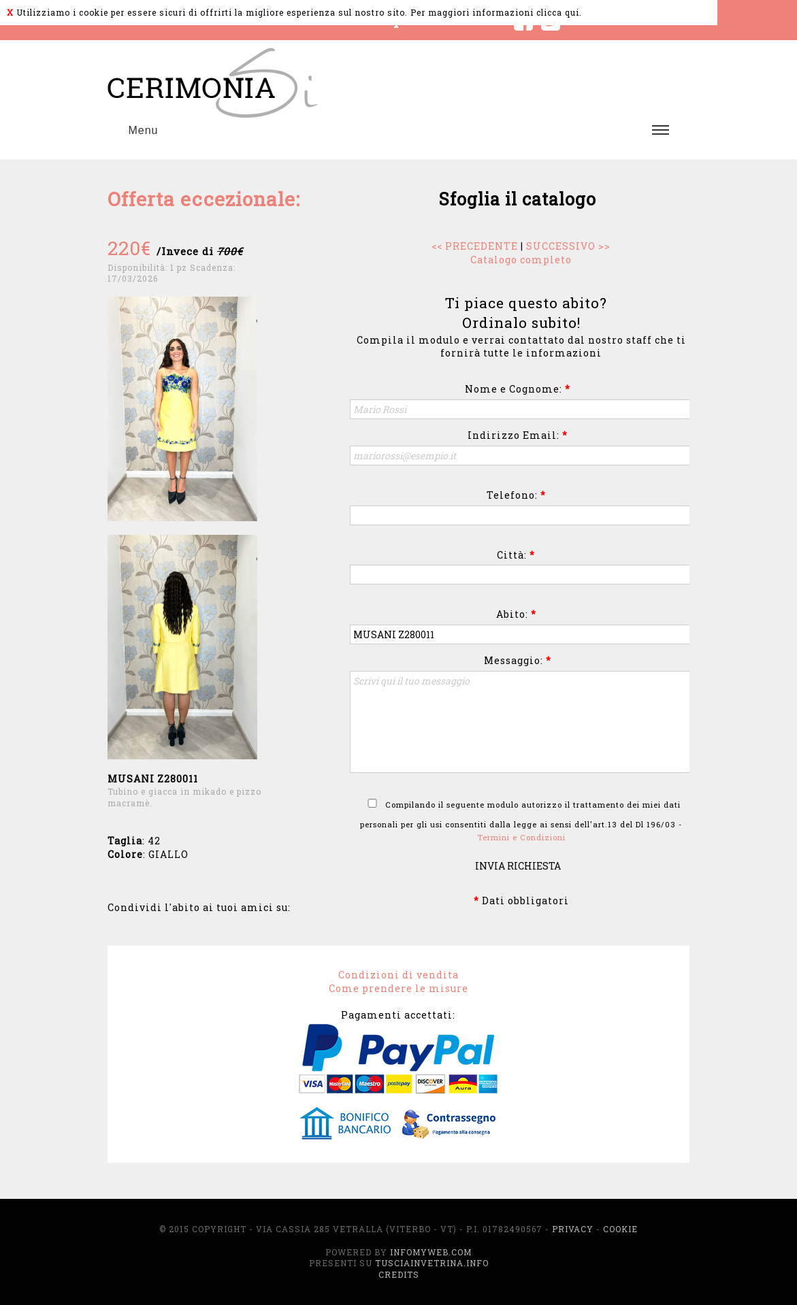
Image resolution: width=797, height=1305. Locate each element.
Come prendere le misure (398, 988)
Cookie (620, 1228)
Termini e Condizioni (521, 837)
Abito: (516, 614)
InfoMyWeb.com (431, 1251)
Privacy (572, 1228)
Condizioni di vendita (398, 974)
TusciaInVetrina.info (432, 1262)
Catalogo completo (521, 259)
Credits (398, 1274)
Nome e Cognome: (517, 388)
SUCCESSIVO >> (568, 245)
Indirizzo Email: (518, 435)
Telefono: (516, 495)
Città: (516, 554)
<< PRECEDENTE (475, 245)
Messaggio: (517, 660)
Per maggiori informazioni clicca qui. (496, 12)
